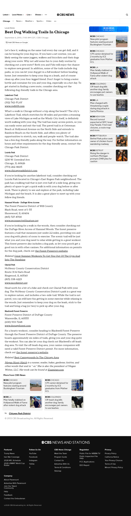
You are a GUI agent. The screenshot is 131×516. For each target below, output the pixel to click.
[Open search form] (127, 15)
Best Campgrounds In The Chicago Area (36, 357)
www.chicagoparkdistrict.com (21, 170)
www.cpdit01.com (15, 106)
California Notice (112, 457)
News (19, 21)
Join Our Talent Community (10, 487)
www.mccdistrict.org (16, 283)
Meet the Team (60, 453)
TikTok (31, 464)
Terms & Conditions (62, 467)
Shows (38, 15)
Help (6, 492)
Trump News (9, 453)
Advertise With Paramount (15, 483)
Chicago (6, 21)
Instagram (33, 460)
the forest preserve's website (32, 352)
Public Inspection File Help (89, 457)
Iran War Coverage (11, 457)
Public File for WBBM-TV (90, 453)
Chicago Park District (20, 413)
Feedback (8, 495)
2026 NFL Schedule (12, 460)
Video (48, 21)
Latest (6, 15)
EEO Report (84, 465)
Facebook (33, 457)
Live (29, 14)
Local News (18, 15)
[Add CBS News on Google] (17, 42)
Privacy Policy (110, 453)
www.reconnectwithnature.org (21, 220)
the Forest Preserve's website (51, 251)
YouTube (32, 453)
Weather (29, 21)
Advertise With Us (61, 464)
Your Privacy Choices (113, 460)
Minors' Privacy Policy (114, 467)
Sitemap (57, 471)
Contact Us (59, 460)
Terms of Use (110, 464)
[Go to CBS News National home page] (65, 14)
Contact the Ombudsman (14, 498)
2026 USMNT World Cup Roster (14, 464)
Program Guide (60, 457)
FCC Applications (87, 462)
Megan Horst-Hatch (16, 362)
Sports (40, 21)
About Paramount (11, 480)
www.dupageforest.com (18, 325)
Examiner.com (56, 369)
